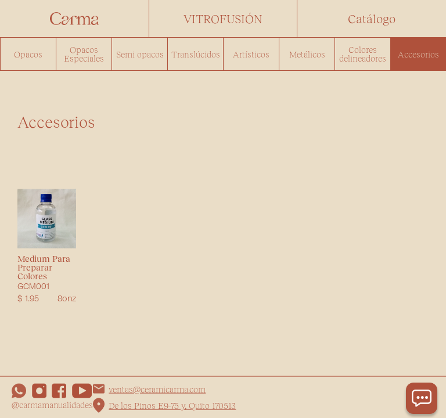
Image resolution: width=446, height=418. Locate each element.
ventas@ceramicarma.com (157, 388)
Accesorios (418, 54)
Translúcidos (195, 54)
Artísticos (251, 54)
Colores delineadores (362, 53)
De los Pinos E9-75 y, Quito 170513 (172, 405)
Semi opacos (140, 54)
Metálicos (307, 54)
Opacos (28, 54)
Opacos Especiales (84, 53)
